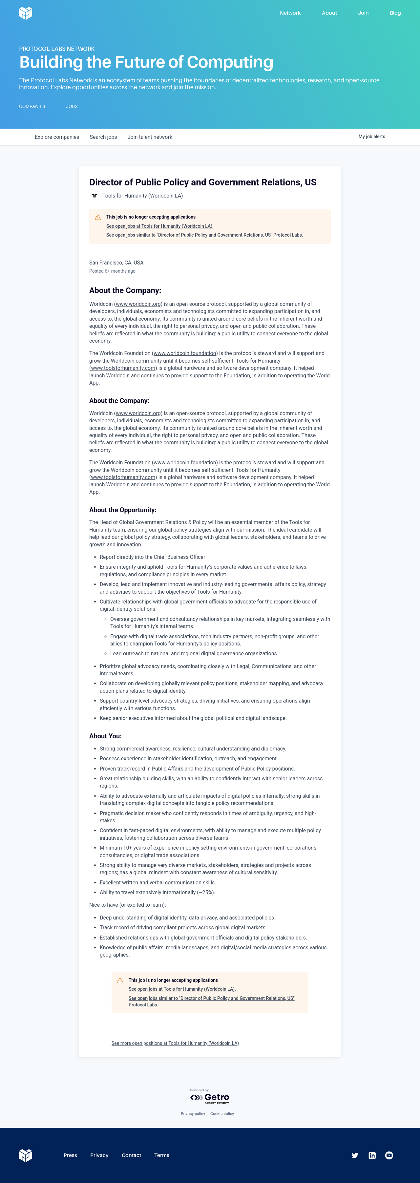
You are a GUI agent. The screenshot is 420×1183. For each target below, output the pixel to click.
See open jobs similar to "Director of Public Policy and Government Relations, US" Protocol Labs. (204, 235)
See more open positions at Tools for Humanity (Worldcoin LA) (175, 1043)
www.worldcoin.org (138, 413)
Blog (395, 13)
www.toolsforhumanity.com (123, 477)
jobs (103, 137)
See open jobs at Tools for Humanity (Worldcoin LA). (160, 226)
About (329, 13)
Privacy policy (193, 1113)
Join (363, 13)
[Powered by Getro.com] (210, 1097)
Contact (131, 1155)
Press (70, 1155)
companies (57, 137)
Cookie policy (222, 1113)
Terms (161, 1155)
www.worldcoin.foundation (185, 462)
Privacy (99, 1155)
